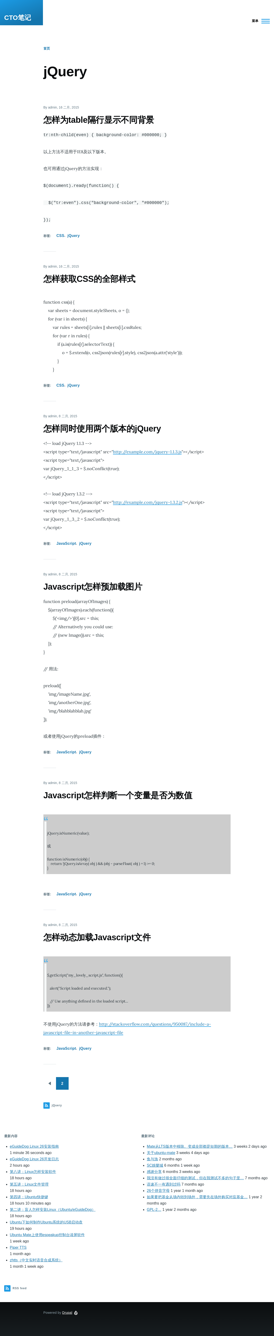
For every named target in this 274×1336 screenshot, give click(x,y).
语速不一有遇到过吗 (163, 1184)
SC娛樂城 (155, 1165)
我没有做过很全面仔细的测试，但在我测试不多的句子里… (195, 1178)
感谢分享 (154, 1172)
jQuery (73, 236)
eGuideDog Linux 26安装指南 (34, 1146)
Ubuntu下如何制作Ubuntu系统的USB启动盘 (46, 1222)
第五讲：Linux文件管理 (29, 1184)
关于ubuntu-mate (161, 1153)
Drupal (67, 1312)
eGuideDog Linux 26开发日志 (34, 1159)
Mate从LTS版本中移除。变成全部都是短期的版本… (190, 1146)
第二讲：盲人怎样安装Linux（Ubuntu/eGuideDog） (52, 1210)
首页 (46, 48)
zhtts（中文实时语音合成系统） (36, 1260)
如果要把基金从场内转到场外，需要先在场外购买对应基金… (197, 1197)
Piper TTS (18, 1247)
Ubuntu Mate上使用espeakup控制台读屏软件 (47, 1235)
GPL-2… (154, 1210)
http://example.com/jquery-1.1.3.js (147, 451)
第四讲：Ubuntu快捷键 (29, 1197)
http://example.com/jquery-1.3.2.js (147, 502)
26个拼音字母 (158, 1191)
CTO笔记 (17, 17)
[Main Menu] (259, 21)
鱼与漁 (152, 1159)
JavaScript (66, 543)
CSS (60, 236)
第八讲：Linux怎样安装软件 (33, 1172)
